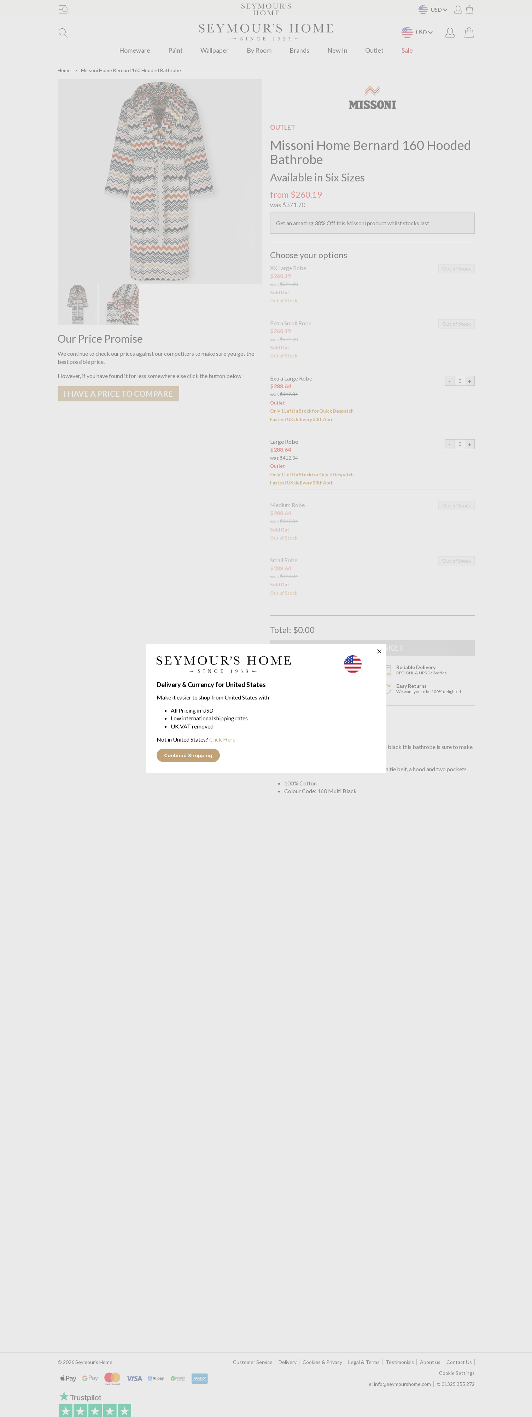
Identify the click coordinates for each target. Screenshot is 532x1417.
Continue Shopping (188, 755)
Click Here (222, 739)
